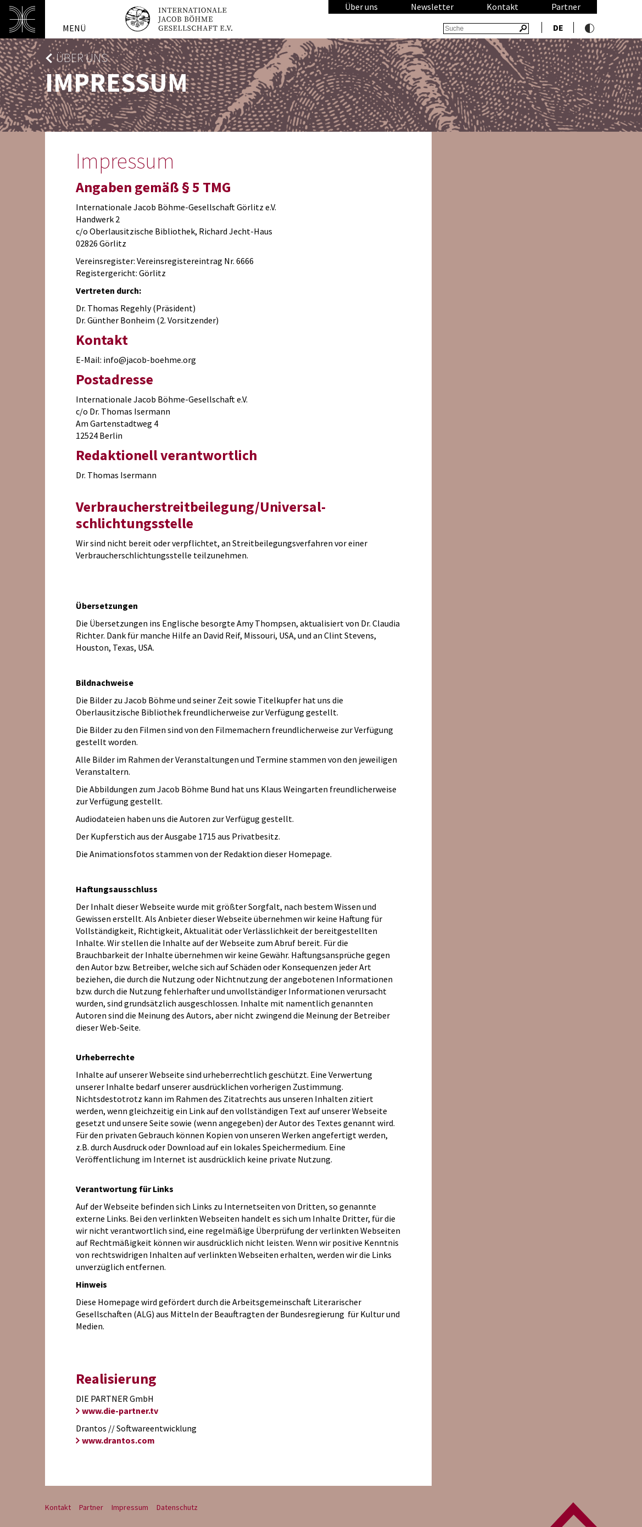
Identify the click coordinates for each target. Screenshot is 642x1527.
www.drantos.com (118, 1440)
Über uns (361, 6)
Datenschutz (177, 1507)
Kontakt (502, 6)
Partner (565, 6)
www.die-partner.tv (120, 1410)
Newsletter (432, 6)
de (558, 27)
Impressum (129, 1507)
